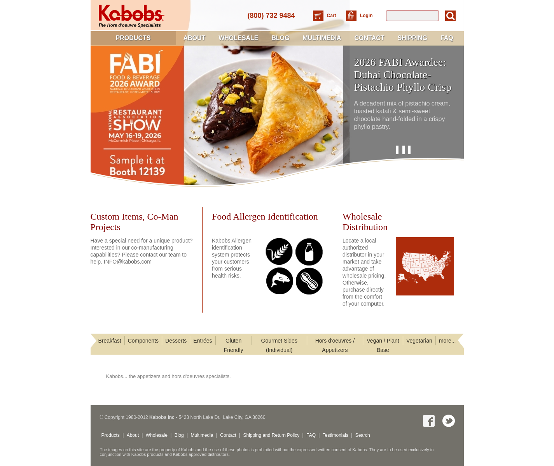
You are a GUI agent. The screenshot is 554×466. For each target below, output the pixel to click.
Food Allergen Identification (265, 216)
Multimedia (321, 38)
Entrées (202, 341)
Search (362, 435)
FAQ (446, 38)
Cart (332, 15)
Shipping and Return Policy (271, 435)
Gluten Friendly (233, 345)
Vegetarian (419, 341)
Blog (280, 38)
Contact (369, 38)
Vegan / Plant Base (383, 345)
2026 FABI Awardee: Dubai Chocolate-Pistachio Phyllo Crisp (402, 74)
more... (447, 341)
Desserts (176, 341)
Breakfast (109, 341)
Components (143, 341)
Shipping (412, 38)
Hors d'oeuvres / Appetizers (335, 345)
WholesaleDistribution (365, 221)
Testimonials (335, 435)
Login (366, 15)
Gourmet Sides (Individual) (279, 345)
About (194, 38)
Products (133, 38)
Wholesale (238, 38)
